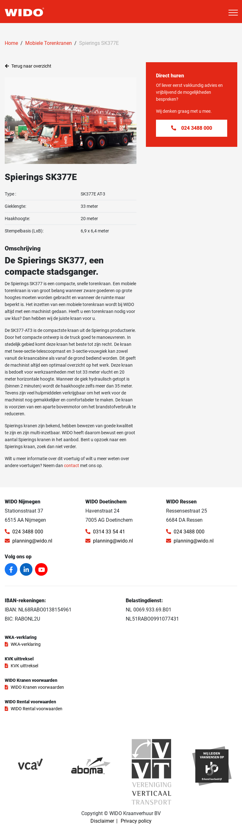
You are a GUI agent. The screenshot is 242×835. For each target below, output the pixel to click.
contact (71, 465)
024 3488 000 (24, 532)
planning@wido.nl (28, 541)
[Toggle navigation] (233, 12)
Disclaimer (102, 821)
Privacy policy (136, 821)
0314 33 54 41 (105, 532)
